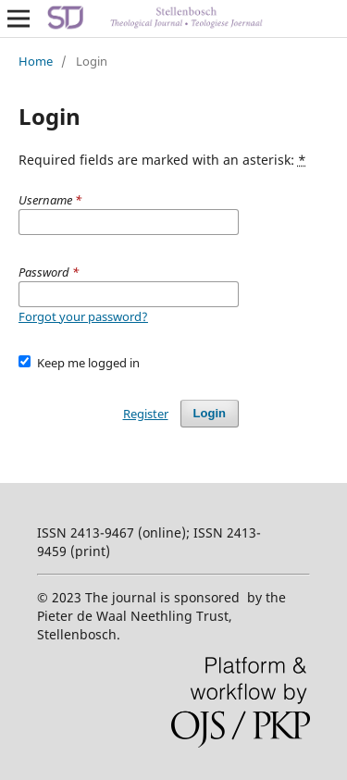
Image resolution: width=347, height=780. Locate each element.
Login (209, 413)
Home (36, 61)
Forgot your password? (83, 316)
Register (145, 413)
